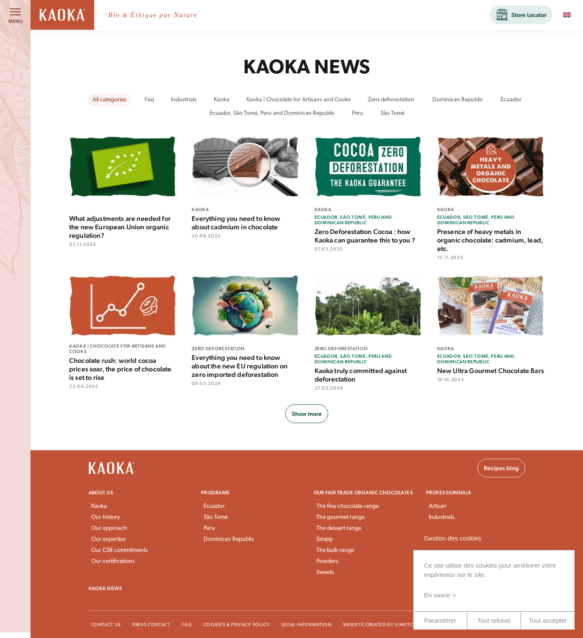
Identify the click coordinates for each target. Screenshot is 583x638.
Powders (327, 561)
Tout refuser (493, 620)
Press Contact (151, 624)
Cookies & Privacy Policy (237, 624)
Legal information (307, 624)
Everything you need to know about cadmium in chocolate (236, 223)
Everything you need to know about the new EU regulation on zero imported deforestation (239, 366)
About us (101, 493)
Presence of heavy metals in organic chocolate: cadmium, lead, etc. (490, 240)
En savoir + (440, 595)
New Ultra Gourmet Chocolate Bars (490, 371)
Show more (307, 413)
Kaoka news (106, 588)
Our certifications (113, 561)
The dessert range (338, 528)
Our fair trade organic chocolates (363, 493)
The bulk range (335, 550)
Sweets (325, 572)
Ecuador (214, 506)
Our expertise (108, 539)
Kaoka (99, 506)
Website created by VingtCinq (382, 624)
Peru (209, 528)
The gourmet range (340, 517)
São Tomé (216, 517)
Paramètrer (440, 620)
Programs (215, 493)
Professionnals (448, 493)
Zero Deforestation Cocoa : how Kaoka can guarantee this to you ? (365, 236)
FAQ (187, 624)
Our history (105, 517)
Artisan (437, 506)
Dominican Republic (229, 539)
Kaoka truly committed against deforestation (361, 375)
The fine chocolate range (347, 506)
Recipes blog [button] (501, 468)
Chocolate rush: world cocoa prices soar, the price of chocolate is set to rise (120, 369)
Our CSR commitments (119, 550)
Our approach (109, 528)
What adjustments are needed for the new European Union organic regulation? (120, 227)
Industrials (442, 517)
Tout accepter (548, 620)
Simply (324, 539)
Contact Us (106, 624)
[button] (521, 15)
